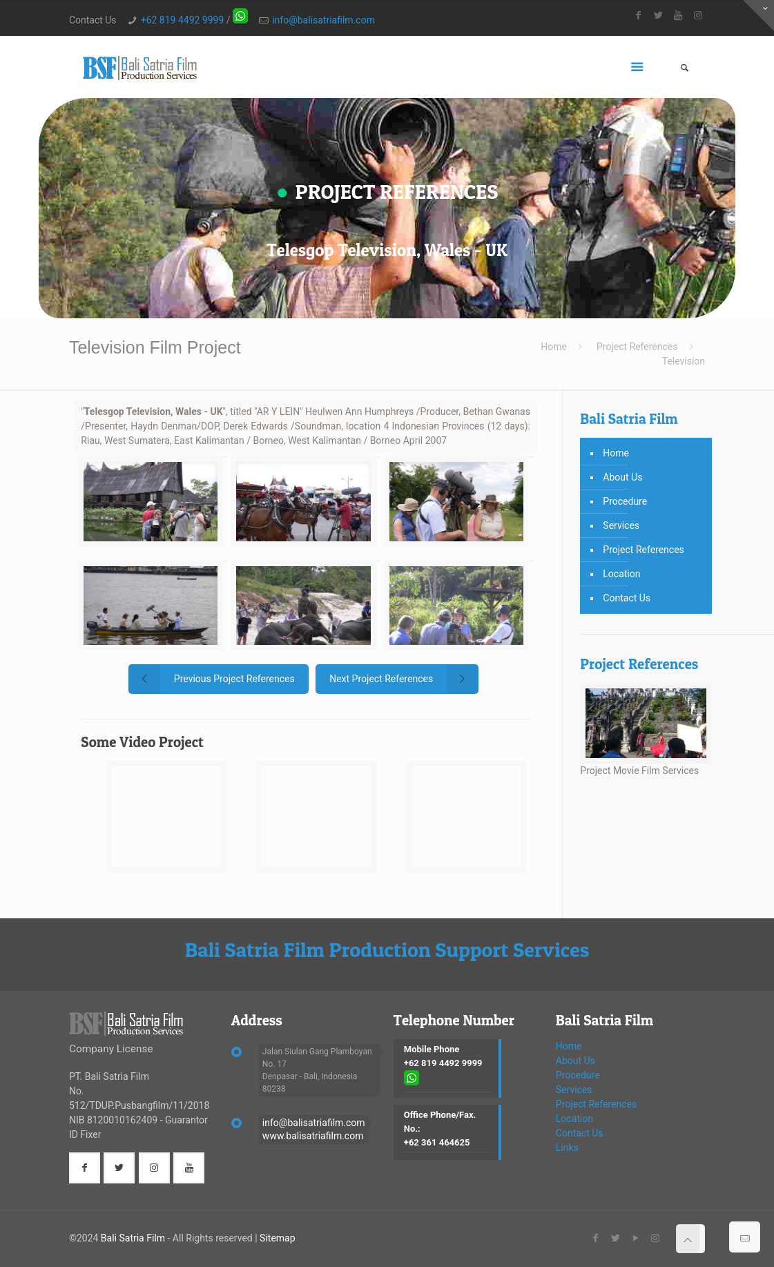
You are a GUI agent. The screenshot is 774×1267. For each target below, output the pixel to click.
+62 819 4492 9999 (182, 20)
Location (621, 573)
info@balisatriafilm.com (323, 20)
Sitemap (277, 1238)
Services (621, 525)
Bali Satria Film (133, 1238)
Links (567, 1147)
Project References (637, 346)
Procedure (625, 501)
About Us (622, 477)
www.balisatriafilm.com (313, 1135)
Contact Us (626, 597)
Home (554, 346)
